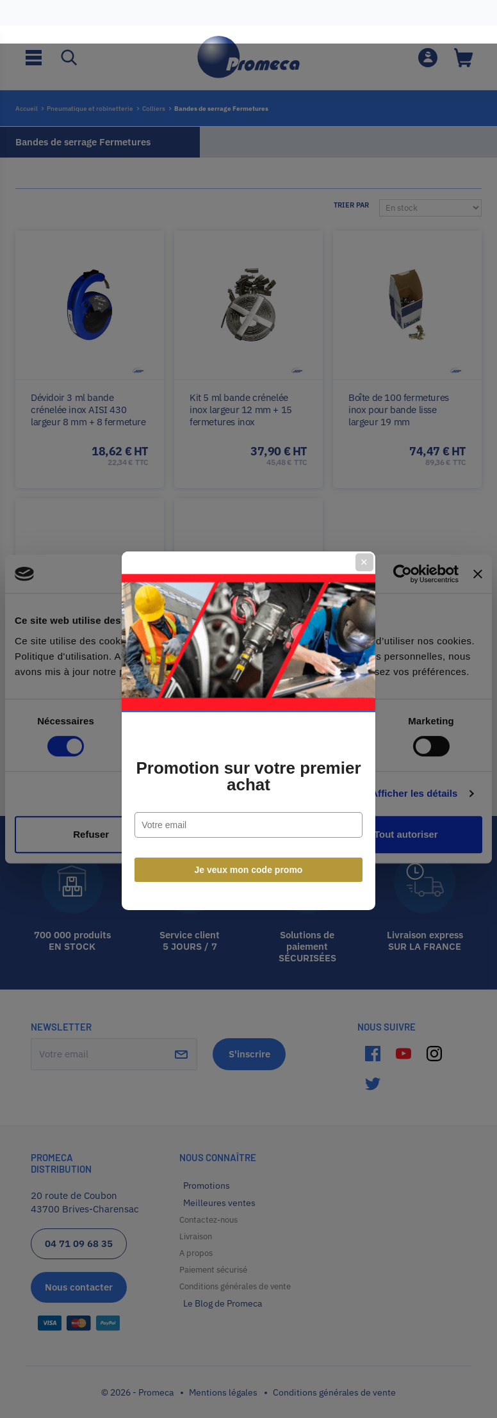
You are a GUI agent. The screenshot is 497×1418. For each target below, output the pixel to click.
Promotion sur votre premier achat (248, 754)
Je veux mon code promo (249, 848)
